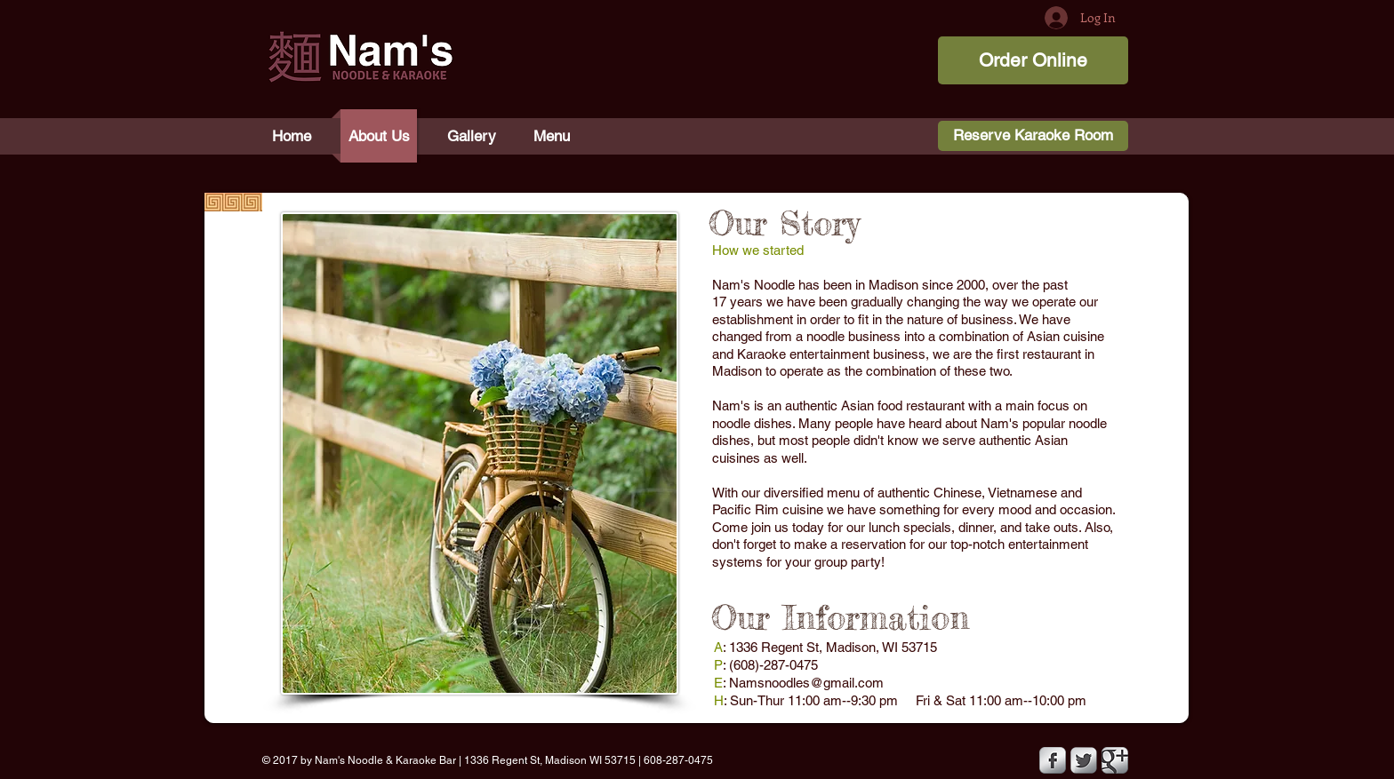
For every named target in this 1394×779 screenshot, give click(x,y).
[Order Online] (1033, 60)
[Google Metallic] (1115, 760)
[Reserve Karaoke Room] (1033, 136)
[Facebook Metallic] (1052, 760)
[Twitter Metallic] (1083, 760)
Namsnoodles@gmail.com (806, 682)
